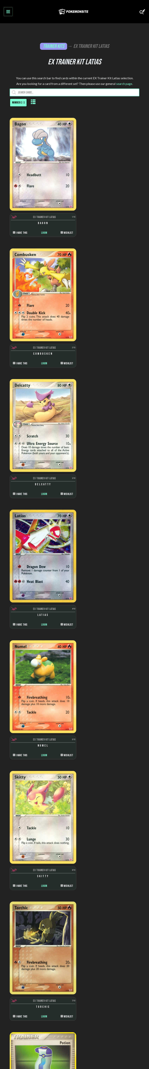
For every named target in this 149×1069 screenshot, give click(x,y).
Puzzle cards (74, 958)
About (74, 985)
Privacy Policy (74, 1011)
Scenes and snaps (74, 944)
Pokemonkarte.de (132, 1058)
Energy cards (74, 924)
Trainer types (74, 887)
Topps (74, 822)
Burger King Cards (74, 836)
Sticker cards (74, 930)
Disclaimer (74, 1002)
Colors (74, 866)
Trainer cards (74, 917)
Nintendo (74, 815)
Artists (74, 859)
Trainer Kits (53, 46)
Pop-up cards (75, 937)
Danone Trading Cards (74, 829)
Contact (75, 1020)
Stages (74, 880)
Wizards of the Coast (74, 808)
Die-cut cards (74, 951)
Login (42, 227)
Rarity (74, 873)
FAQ (74, 993)
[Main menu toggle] (8, 11)
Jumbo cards (74, 965)
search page (124, 83)
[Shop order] (18, 102)
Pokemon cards (74, 910)
